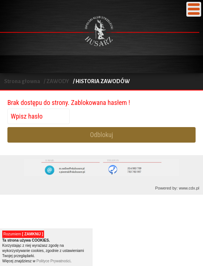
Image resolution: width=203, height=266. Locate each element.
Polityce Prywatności (53, 261)
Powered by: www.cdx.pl (177, 188)
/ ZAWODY (56, 81)
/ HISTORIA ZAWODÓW (101, 81)
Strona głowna (22, 81)
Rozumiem (23, 234)
